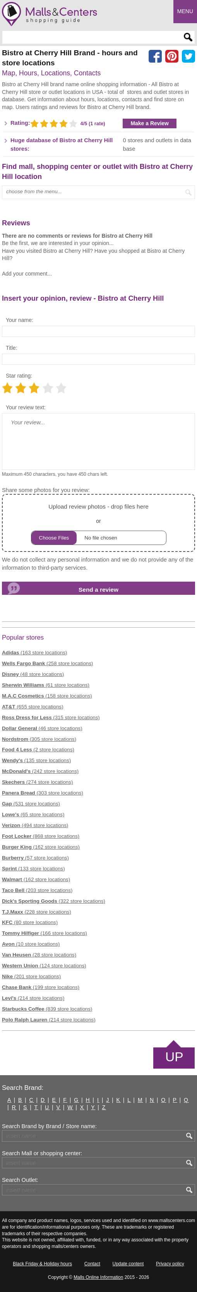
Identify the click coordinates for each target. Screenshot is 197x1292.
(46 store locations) (42, 728)
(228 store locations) (36, 912)
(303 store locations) (42, 793)
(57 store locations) (35, 858)
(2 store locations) (38, 749)
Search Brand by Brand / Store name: (49, 1126)
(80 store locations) (30, 922)
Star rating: (19, 376)
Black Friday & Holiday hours (42, 1263)
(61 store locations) (45, 685)
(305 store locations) (39, 739)
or (98, 523)
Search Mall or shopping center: (42, 1153)
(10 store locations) (31, 944)
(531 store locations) (31, 804)
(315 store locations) (51, 717)
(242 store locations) (40, 771)
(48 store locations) (33, 674)
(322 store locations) (53, 901)
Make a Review (149, 123)
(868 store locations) (40, 836)
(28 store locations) (39, 955)
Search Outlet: (20, 1180)
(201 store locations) (31, 976)
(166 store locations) (44, 933)
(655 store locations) (32, 707)
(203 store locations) (37, 890)
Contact (92, 1263)
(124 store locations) (44, 966)
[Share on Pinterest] (171, 56)
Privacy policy (170, 1263)
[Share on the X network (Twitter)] (188, 56)
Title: (11, 348)
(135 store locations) (36, 760)
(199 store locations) (40, 987)
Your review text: (26, 407)
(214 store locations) (33, 998)
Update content (128, 1263)
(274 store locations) (37, 782)
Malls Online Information (98, 1277)
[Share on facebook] (155, 56)
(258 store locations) (47, 663)
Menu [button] (185, 11)
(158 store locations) (47, 696)
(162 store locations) (41, 847)
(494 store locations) (35, 825)
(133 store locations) (33, 869)
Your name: (19, 320)
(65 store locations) (33, 814)
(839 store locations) (47, 1009)
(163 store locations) (34, 652)
